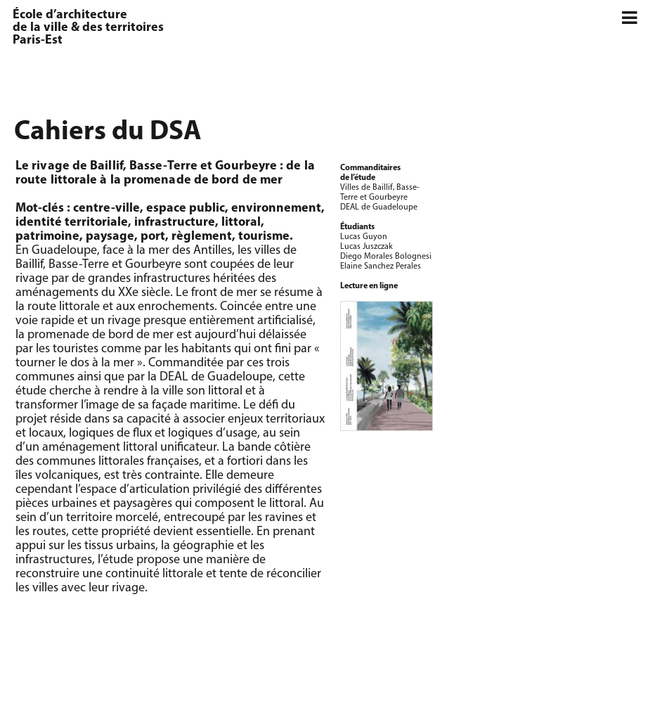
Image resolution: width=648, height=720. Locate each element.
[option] (548, 165)
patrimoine (47, 236)
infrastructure (174, 222)
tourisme (264, 236)
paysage (110, 236)
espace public (185, 208)
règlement (201, 236)
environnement (276, 208)
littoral (241, 222)
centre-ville (106, 208)
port (153, 236)
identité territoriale (71, 222)
